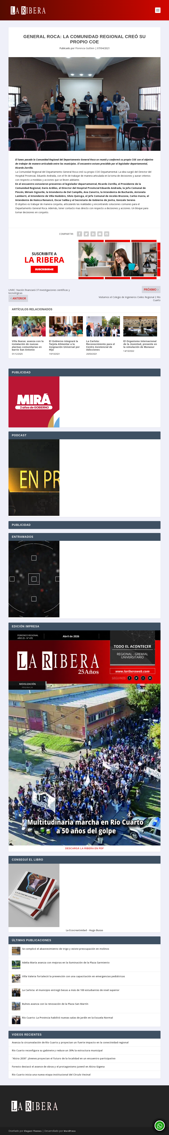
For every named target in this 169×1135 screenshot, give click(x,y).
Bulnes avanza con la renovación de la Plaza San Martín (55, 1003)
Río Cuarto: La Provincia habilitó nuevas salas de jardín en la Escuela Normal (67, 1017)
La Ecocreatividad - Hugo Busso (84, 930)
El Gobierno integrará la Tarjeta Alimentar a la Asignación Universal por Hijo (64, 345)
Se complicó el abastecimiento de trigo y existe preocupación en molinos (65, 948)
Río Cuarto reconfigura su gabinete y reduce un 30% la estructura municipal (57, 1050)
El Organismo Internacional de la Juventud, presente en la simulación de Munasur (140, 344)
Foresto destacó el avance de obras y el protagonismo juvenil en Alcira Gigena (58, 1066)
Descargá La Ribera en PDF (84, 848)
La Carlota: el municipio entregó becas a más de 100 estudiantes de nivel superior (70, 990)
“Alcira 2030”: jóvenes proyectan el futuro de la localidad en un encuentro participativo (63, 1058)
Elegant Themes (33, 1131)
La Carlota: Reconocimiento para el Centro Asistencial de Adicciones (100, 345)
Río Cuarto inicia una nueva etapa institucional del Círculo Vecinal (51, 1074)
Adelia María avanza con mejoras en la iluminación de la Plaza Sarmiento (66, 962)
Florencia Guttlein (84, 48)
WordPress (70, 1131)
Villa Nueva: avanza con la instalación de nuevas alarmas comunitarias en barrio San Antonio (28, 345)
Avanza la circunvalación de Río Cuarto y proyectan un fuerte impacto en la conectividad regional (70, 1042)
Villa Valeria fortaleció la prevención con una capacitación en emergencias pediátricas (73, 976)
